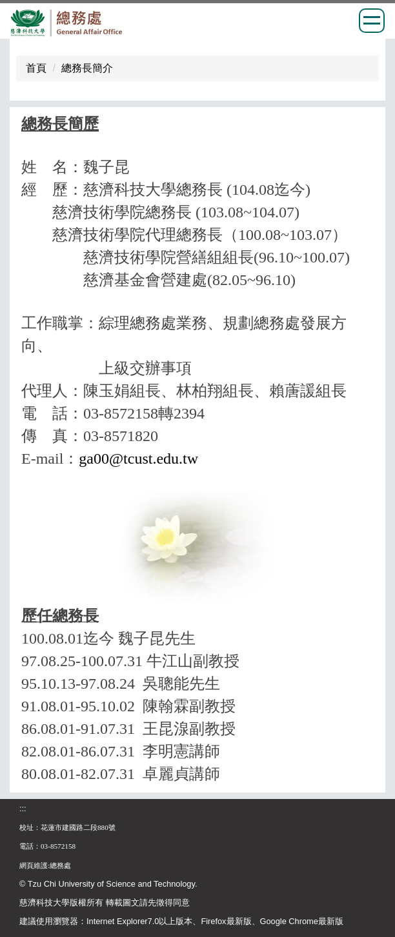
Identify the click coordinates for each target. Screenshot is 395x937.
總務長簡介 (87, 68)
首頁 (36, 68)
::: (22, 808)
